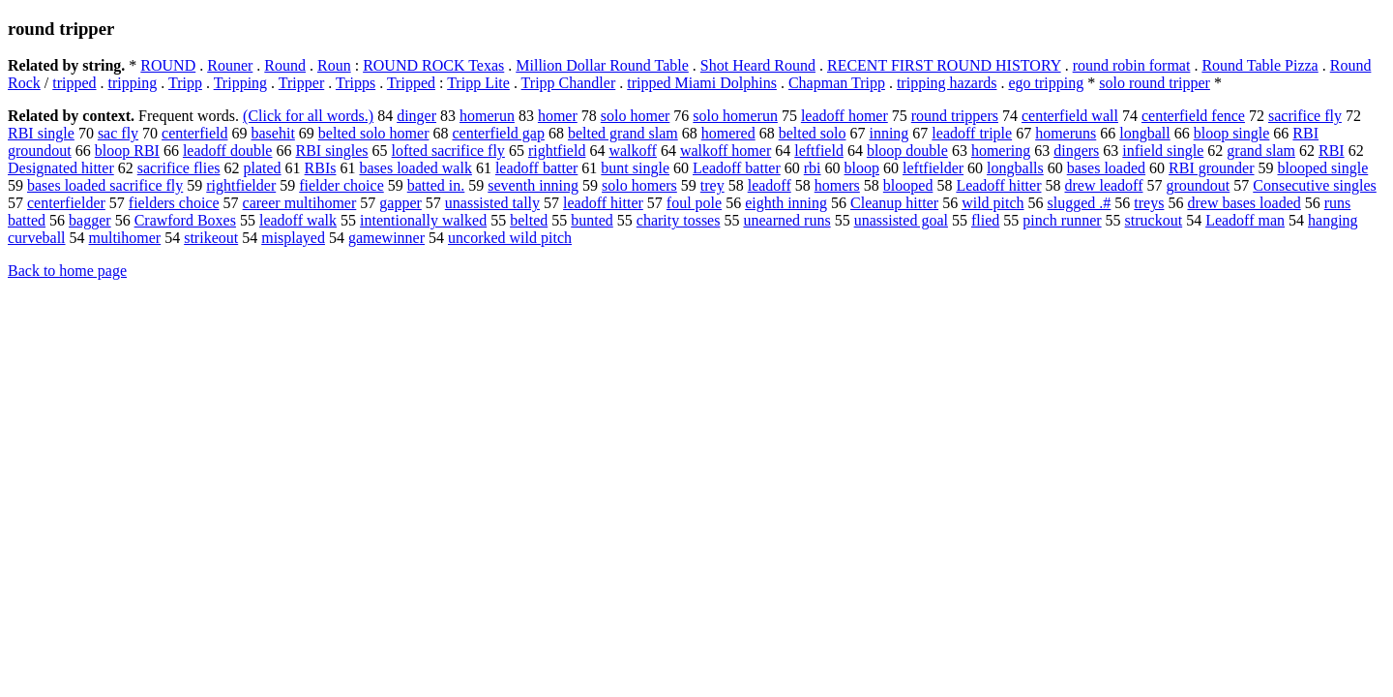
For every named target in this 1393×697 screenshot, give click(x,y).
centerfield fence (1193, 115)
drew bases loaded (1243, 203)
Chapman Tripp (836, 83)
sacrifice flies (179, 168)
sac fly (118, 133)
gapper (400, 203)
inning (888, 133)
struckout (1154, 220)
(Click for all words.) (308, 115)
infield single (1162, 150)
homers (837, 185)
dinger (416, 115)
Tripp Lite (478, 83)
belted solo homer (374, 133)
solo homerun (735, 115)
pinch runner (1062, 220)
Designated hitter (61, 168)
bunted (592, 220)
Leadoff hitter (998, 185)
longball (1144, 133)
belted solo (812, 133)
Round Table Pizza (1259, 65)
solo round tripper (1154, 83)
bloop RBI (127, 150)
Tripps (355, 83)
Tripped (411, 83)
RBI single (41, 133)
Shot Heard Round (757, 65)
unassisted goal (901, 220)
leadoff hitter (603, 203)
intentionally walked (423, 220)
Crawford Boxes (185, 220)
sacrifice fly (1305, 115)
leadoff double (228, 150)
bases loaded (1106, 168)
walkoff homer (725, 150)
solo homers (639, 185)
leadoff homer (844, 115)
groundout (1198, 185)
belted (529, 220)
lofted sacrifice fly (448, 150)
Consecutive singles (1315, 185)
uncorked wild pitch (510, 237)
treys (1149, 203)
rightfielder (241, 185)
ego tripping (1045, 83)
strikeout (211, 237)
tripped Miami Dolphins (702, 83)
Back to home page (67, 270)
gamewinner (386, 237)
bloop (862, 168)
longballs (1015, 168)
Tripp (185, 83)
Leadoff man (1245, 220)
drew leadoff (1103, 185)
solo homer (635, 115)
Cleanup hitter (894, 203)
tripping (133, 83)
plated (262, 168)
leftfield (819, 150)
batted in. (436, 185)
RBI (1332, 150)
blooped (908, 185)
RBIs (321, 168)
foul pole (694, 203)
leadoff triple (972, 133)
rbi (812, 168)
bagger (90, 220)
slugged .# (1079, 203)
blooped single (1323, 168)
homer (558, 115)
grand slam (1261, 150)
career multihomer (300, 203)
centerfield (194, 133)
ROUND (167, 65)
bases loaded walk (415, 168)
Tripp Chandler (568, 83)
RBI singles (331, 150)
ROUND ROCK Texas (433, 65)
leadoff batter (536, 168)
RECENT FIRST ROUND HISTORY (944, 65)
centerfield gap (498, 133)
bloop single (1232, 133)
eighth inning (786, 203)
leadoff (769, 185)
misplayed (293, 237)
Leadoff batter (737, 168)
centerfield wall (1070, 115)
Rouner (229, 65)
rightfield (557, 150)
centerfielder (66, 203)
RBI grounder (1211, 168)
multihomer (125, 237)
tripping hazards (947, 83)
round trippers (954, 115)
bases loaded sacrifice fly (105, 185)
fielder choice (341, 185)
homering (1000, 150)
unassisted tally (492, 203)
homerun (487, 115)
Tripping (240, 83)
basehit (273, 133)
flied (985, 220)
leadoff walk (298, 220)
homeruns (1065, 133)
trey (712, 185)
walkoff (632, 150)
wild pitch (992, 203)
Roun (334, 65)
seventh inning (533, 185)
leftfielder (933, 168)
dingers (1076, 150)
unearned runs (786, 220)
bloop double (907, 150)
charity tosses (679, 220)
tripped (74, 83)
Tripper (301, 83)
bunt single (635, 168)
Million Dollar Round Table (602, 65)
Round (285, 65)
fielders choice (174, 203)
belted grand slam (623, 133)
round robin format (1132, 65)
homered (728, 133)
